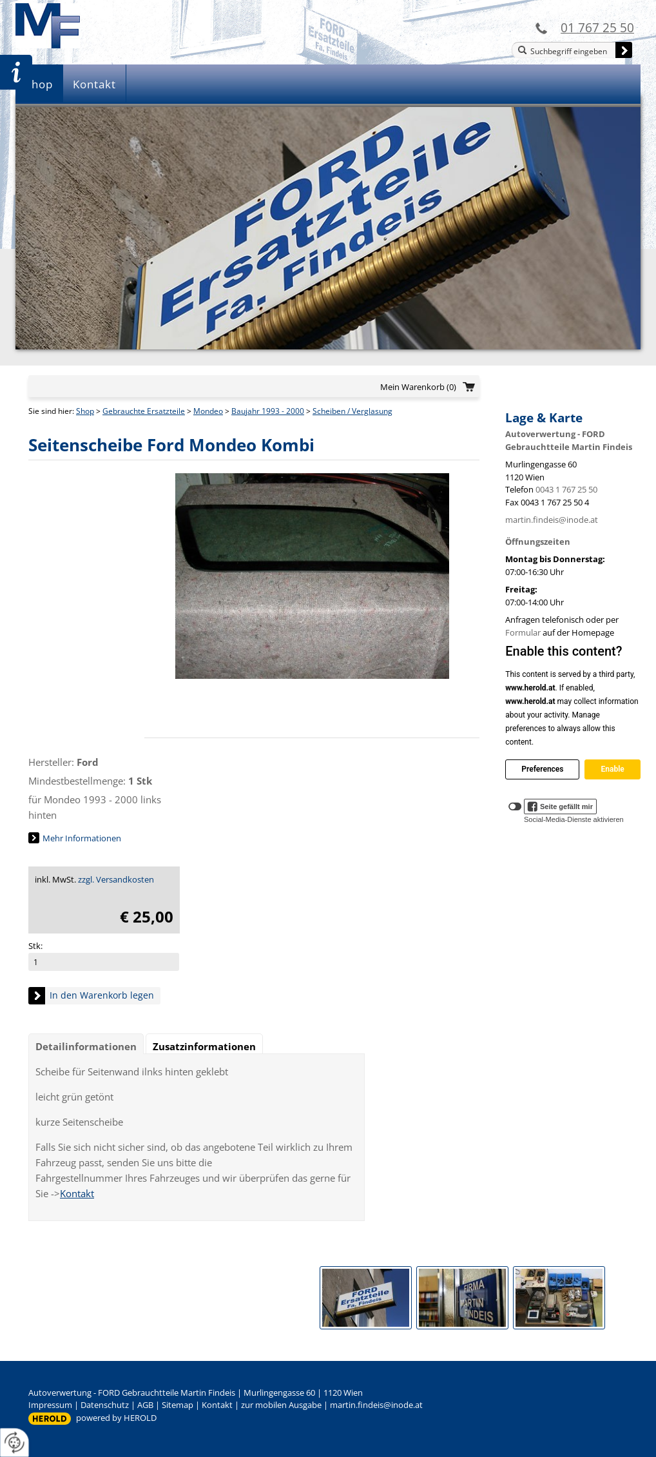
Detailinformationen (86, 1046)
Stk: (35, 946)
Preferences (542, 769)
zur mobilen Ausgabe (281, 1405)
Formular (523, 632)
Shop (39, 84)
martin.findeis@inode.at (551, 519)
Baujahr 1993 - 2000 (267, 411)
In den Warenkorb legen (102, 995)
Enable (612, 769)
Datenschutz (105, 1405)
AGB (145, 1405)
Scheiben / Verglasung (352, 411)
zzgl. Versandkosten (116, 879)
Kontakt (94, 84)
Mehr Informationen (82, 838)
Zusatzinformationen (204, 1046)
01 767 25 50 (597, 27)
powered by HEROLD (116, 1417)
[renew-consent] (14, 1442)
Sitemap (177, 1405)
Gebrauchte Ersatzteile (143, 411)
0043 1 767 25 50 (566, 489)
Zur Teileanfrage (16, 72)
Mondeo (208, 411)
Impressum (50, 1405)
